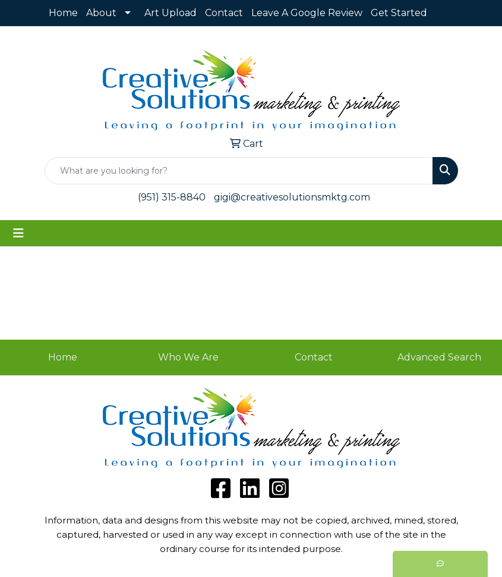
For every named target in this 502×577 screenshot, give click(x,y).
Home (63, 12)
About (101, 12)
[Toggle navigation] (18, 233)
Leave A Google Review (306, 12)
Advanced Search (439, 357)
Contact (224, 12)
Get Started (399, 12)
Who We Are (188, 357)
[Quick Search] (239, 170)
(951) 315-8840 (172, 197)
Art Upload (170, 12)
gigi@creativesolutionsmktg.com (292, 197)
